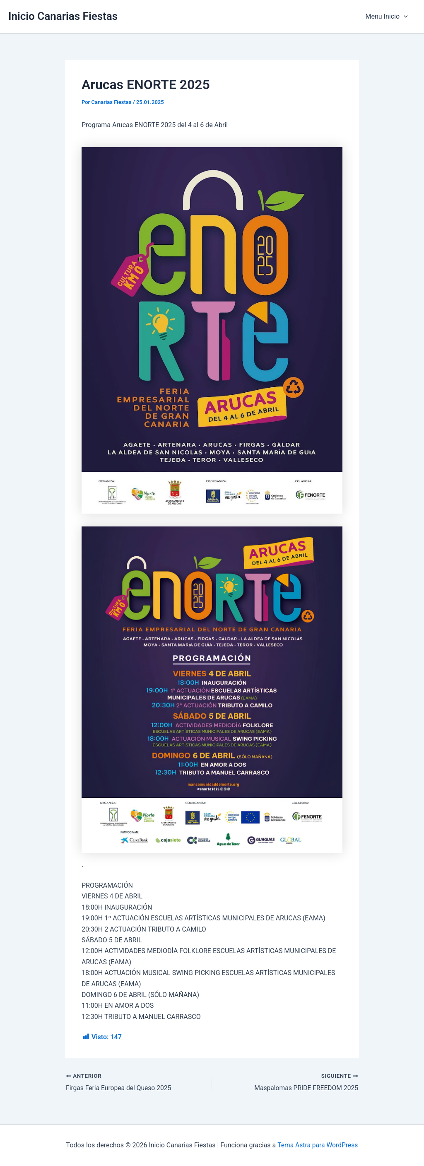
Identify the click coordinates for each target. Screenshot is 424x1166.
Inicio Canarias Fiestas (63, 16)
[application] (405, 16)
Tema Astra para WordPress (318, 1145)
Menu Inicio (388, 16)
